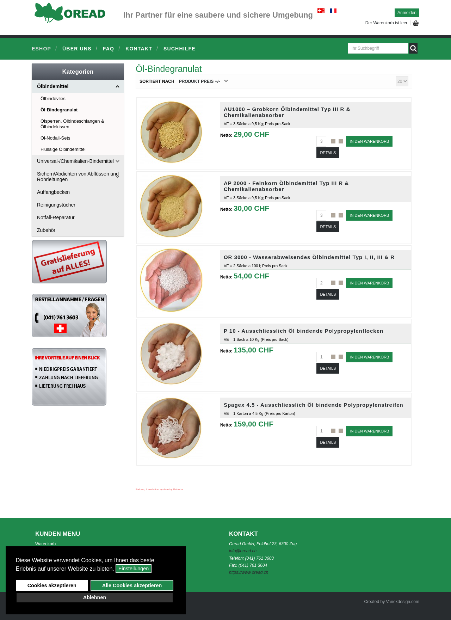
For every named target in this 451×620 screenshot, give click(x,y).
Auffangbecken (53, 192)
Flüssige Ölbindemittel (63, 149)
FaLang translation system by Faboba (159, 489)
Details (328, 153)
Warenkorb (45, 543)
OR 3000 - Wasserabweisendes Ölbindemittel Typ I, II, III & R (309, 257)
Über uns (77, 48)
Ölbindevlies (53, 98)
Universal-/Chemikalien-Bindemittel (75, 161)
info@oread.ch (243, 550)
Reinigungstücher (56, 205)
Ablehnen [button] (94, 597)
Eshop (41, 48)
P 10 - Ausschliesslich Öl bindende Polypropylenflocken (303, 331)
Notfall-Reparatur (56, 217)
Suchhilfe (179, 48)
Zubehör (46, 230)
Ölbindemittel (52, 86)
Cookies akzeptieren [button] (51, 585)
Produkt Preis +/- (199, 81)
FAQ (108, 48)
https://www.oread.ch (248, 572)
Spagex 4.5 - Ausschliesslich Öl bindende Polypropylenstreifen (313, 405)
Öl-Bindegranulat (59, 109)
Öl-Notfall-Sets (55, 138)
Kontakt (138, 48)
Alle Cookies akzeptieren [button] (132, 585)
